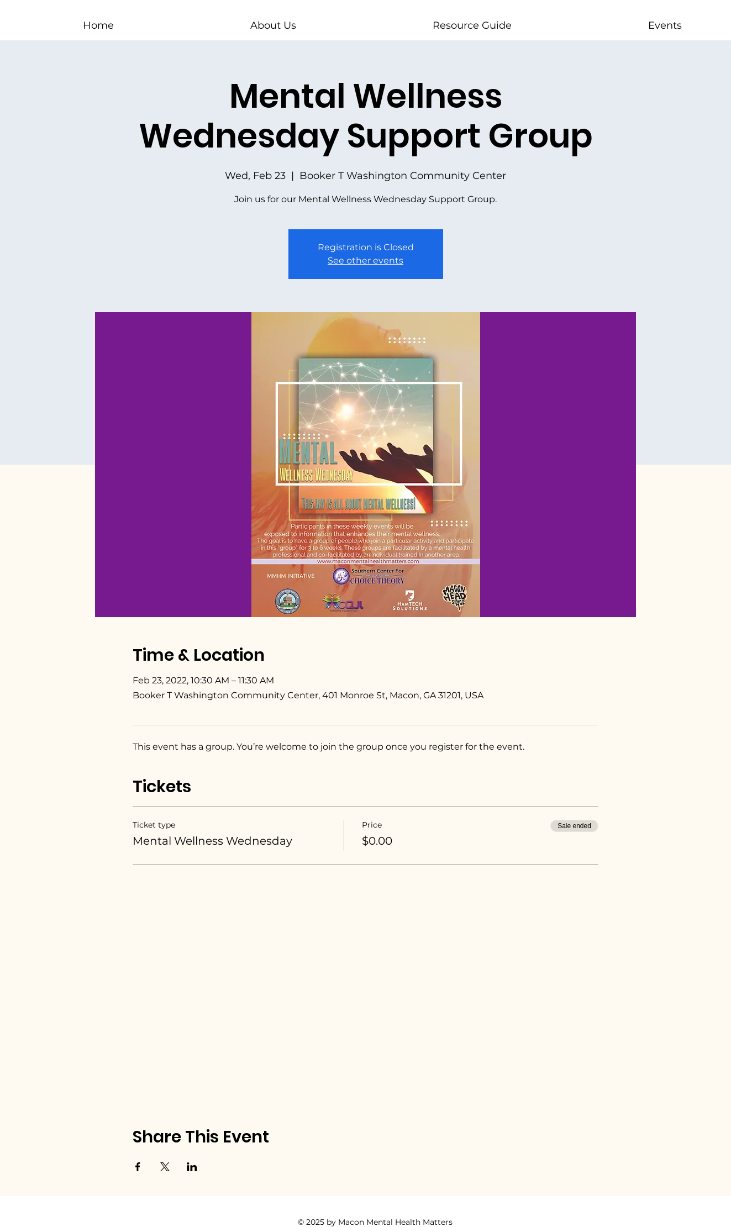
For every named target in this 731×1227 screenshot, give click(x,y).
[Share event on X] (165, 1166)
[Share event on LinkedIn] (192, 1166)
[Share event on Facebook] (138, 1166)
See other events (365, 260)
